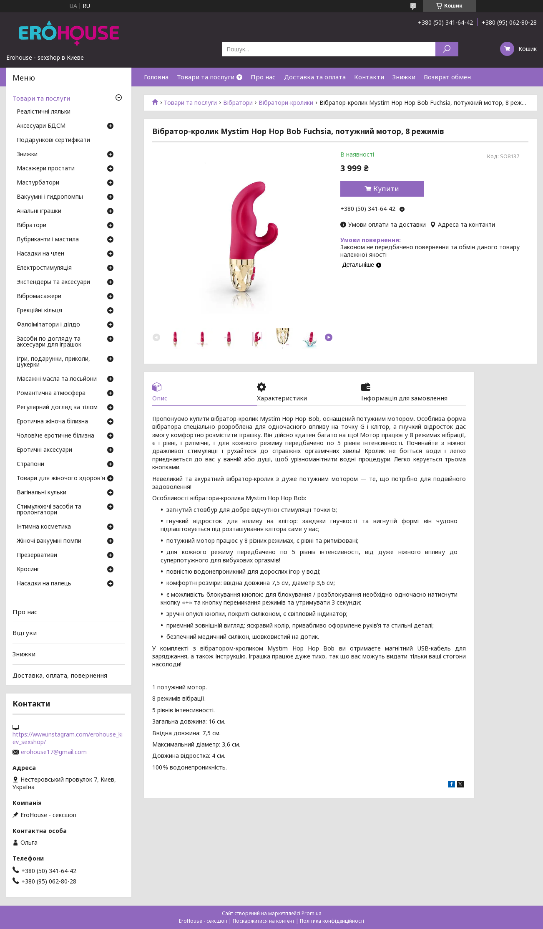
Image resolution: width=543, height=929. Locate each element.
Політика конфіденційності (332, 920)
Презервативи (37, 555)
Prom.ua (312, 913)
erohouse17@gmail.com (54, 752)
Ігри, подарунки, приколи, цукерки (53, 362)
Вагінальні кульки (41, 492)
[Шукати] (446, 49)
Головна (156, 77)
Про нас (263, 77)
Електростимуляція (44, 268)
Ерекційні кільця (39, 310)
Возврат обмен (447, 77)
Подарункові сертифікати (53, 140)
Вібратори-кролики (286, 102)
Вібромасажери (39, 296)
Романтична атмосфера (51, 393)
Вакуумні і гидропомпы (50, 197)
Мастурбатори (38, 183)
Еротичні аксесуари (44, 450)
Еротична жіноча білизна (52, 421)
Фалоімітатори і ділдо (48, 324)
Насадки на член (40, 254)
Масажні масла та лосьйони (57, 379)
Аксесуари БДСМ (41, 126)
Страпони (30, 464)
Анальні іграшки (39, 211)
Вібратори (238, 102)
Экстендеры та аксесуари (53, 282)
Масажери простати (46, 168)
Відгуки (25, 632)
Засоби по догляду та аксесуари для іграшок (49, 342)
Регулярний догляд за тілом (57, 407)
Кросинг (28, 569)
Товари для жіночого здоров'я (61, 478)
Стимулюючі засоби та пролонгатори (49, 510)
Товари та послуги (205, 77)
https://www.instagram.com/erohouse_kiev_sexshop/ (68, 738)
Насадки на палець (44, 583)
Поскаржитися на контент (263, 920)
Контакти (369, 77)
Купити (386, 188)
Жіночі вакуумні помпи (49, 541)
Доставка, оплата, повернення (60, 675)
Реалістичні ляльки (43, 112)
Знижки (403, 77)
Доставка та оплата (315, 77)
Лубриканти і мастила (48, 239)
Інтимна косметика (44, 527)
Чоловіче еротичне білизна (55, 436)
